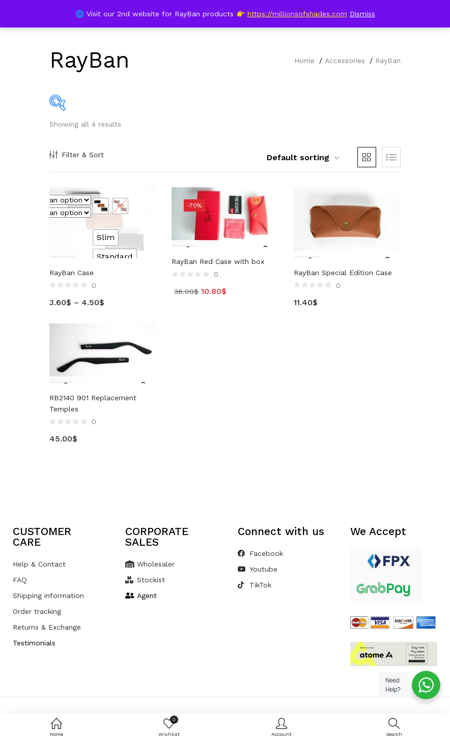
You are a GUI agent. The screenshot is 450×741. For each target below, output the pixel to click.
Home (304, 60)
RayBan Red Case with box (218, 261)
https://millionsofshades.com (297, 14)
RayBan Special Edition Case (343, 273)
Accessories (345, 60)
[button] (296, 157)
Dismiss (362, 14)
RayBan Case (71, 273)
